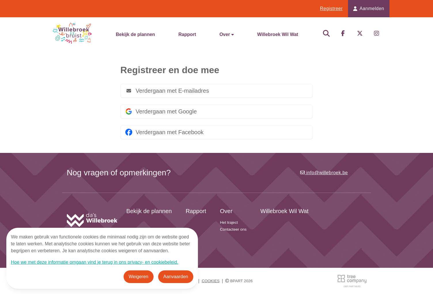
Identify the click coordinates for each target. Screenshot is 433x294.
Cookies (211, 281)
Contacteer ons (233, 229)
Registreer (331, 8)
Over (227, 34)
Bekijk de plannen (135, 34)
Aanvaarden (175, 276)
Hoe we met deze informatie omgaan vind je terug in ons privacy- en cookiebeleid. (94, 262)
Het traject (229, 222)
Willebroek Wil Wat (277, 34)
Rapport (187, 34)
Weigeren (138, 276)
